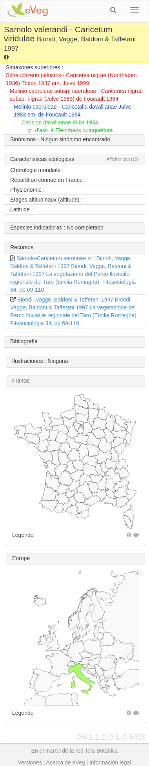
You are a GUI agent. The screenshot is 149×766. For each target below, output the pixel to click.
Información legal (110, 762)
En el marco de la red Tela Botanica (74, 750)
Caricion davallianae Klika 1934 (60, 122)
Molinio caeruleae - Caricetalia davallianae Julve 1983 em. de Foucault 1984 (72, 111)
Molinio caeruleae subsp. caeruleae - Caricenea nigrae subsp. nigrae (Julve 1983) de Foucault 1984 (76, 95)
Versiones (30, 762)
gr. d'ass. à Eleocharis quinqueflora (70, 130)
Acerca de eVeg (65, 762)
